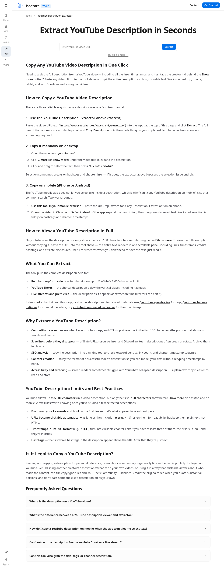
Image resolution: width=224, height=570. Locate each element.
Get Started (211, 5)
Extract (169, 46)
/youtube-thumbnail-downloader (93, 307)
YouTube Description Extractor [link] (55, 15)
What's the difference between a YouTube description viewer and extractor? (118, 515)
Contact (194, 5)
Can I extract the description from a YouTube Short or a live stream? (118, 542)
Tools (29, 15)
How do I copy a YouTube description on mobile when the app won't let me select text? (118, 529)
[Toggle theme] (6, 551)
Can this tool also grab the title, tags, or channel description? (118, 556)
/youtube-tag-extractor (155, 302)
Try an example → (118, 54)
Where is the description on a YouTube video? (118, 501)
